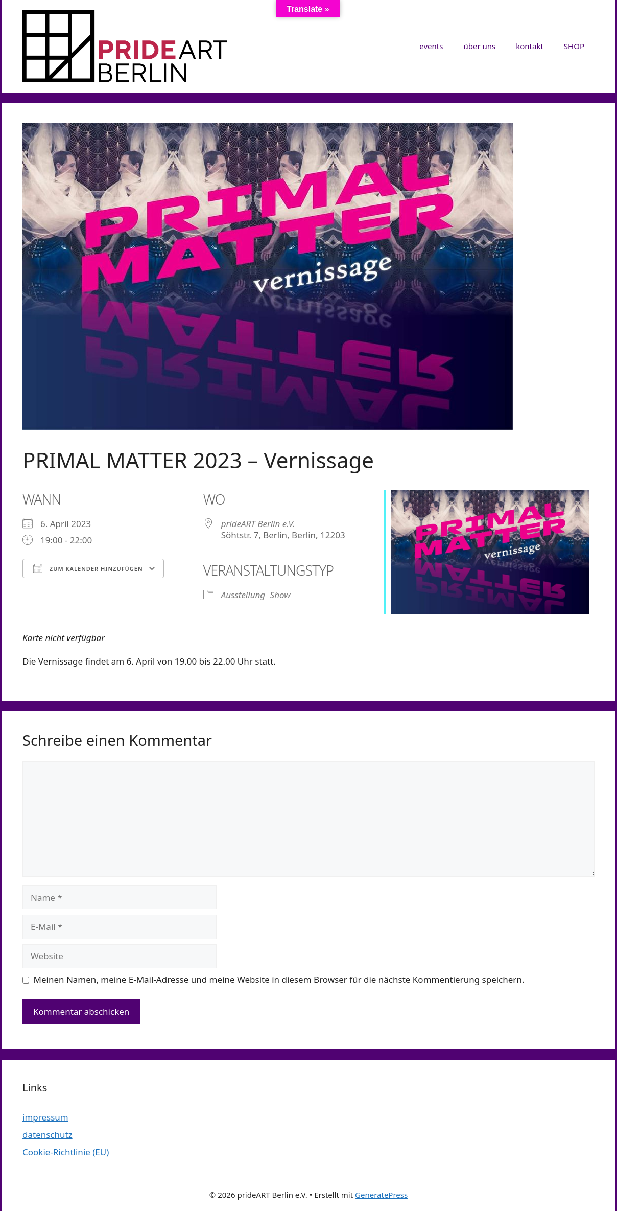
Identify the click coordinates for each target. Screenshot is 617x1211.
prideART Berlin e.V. (258, 524)
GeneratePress (381, 1195)
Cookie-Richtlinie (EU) (65, 1152)
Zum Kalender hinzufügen (88, 568)
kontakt (529, 46)
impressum (45, 1117)
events (431, 46)
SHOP (574, 46)
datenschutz (47, 1134)
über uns (479, 46)
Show (280, 595)
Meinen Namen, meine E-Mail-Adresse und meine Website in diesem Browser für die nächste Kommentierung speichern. (279, 980)
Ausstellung (243, 595)
